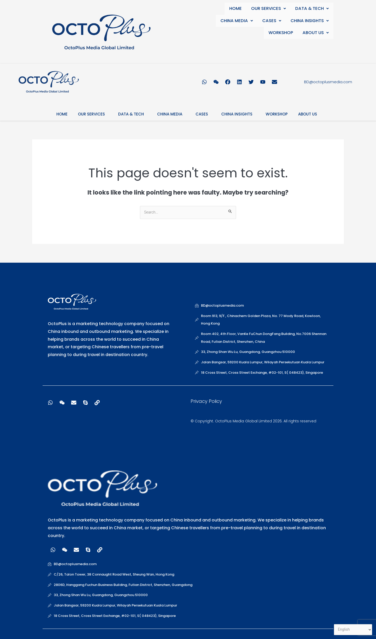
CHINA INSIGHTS (310, 21)
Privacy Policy (206, 401)
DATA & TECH (312, 8)
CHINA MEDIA (238, 21)
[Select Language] (352, 629)
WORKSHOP (281, 33)
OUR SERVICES (269, 8)
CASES (272, 21)
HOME (236, 8)
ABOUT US (316, 33)
